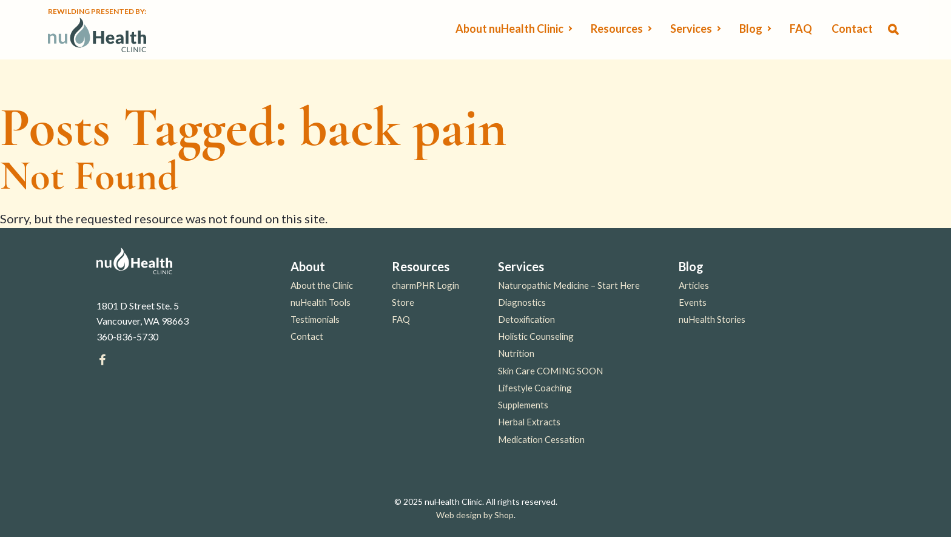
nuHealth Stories (712, 319)
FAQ (801, 28)
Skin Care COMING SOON (550, 370)
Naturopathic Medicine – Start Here (569, 285)
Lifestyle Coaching (535, 387)
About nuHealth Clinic (509, 28)
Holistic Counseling (536, 336)
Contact (852, 28)
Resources (617, 28)
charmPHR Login (425, 285)
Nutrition (516, 353)
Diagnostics (522, 302)
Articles (694, 285)
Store (403, 302)
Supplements (523, 404)
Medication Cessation (541, 439)
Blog (750, 28)
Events (693, 302)
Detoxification (526, 319)
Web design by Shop (475, 515)
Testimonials (315, 319)
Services (691, 28)
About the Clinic (322, 285)
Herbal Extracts (529, 421)
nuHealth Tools (321, 302)
